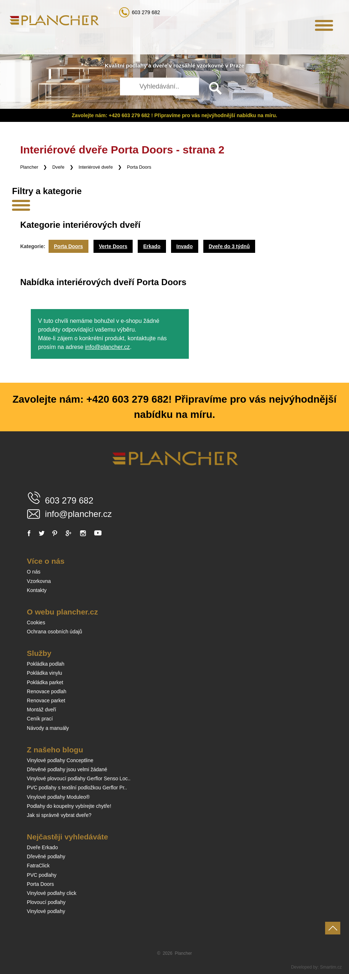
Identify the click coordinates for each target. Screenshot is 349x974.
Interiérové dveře (96, 167)
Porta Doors (139, 167)
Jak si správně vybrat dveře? (59, 815)
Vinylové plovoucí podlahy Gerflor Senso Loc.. (78, 778)
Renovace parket (46, 700)
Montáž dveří (41, 709)
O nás (33, 572)
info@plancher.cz (107, 347)
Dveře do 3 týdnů (229, 246)
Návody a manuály (48, 728)
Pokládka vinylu (44, 673)
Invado (184, 246)
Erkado (151, 246)
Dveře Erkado (42, 847)
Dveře (58, 167)
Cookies (36, 622)
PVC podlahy (42, 875)
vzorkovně (210, 65)
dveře (160, 65)
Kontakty (36, 590)
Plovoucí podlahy (46, 902)
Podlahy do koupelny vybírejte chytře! (69, 806)
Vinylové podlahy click (51, 893)
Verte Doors (113, 246)
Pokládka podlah (46, 664)
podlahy (136, 65)
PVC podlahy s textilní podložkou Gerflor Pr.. (77, 787)
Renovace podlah (46, 691)
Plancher (29, 167)
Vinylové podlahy (46, 911)
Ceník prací (40, 719)
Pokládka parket (45, 682)
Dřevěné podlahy (46, 856)
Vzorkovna (39, 581)
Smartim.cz (331, 967)
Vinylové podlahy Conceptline (60, 760)
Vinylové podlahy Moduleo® (58, 797)
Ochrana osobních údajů (54, 631)
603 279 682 (146, 12)
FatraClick (38, 865)
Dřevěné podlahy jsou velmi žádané (67, 769)
